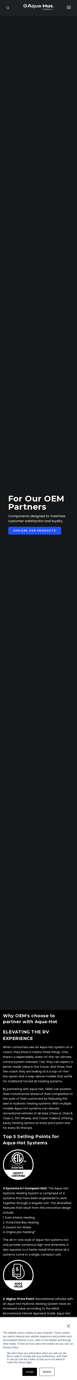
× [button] (68, 1325)
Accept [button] (29, 1371)
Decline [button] (47, 1371)
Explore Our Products (34, 531)
